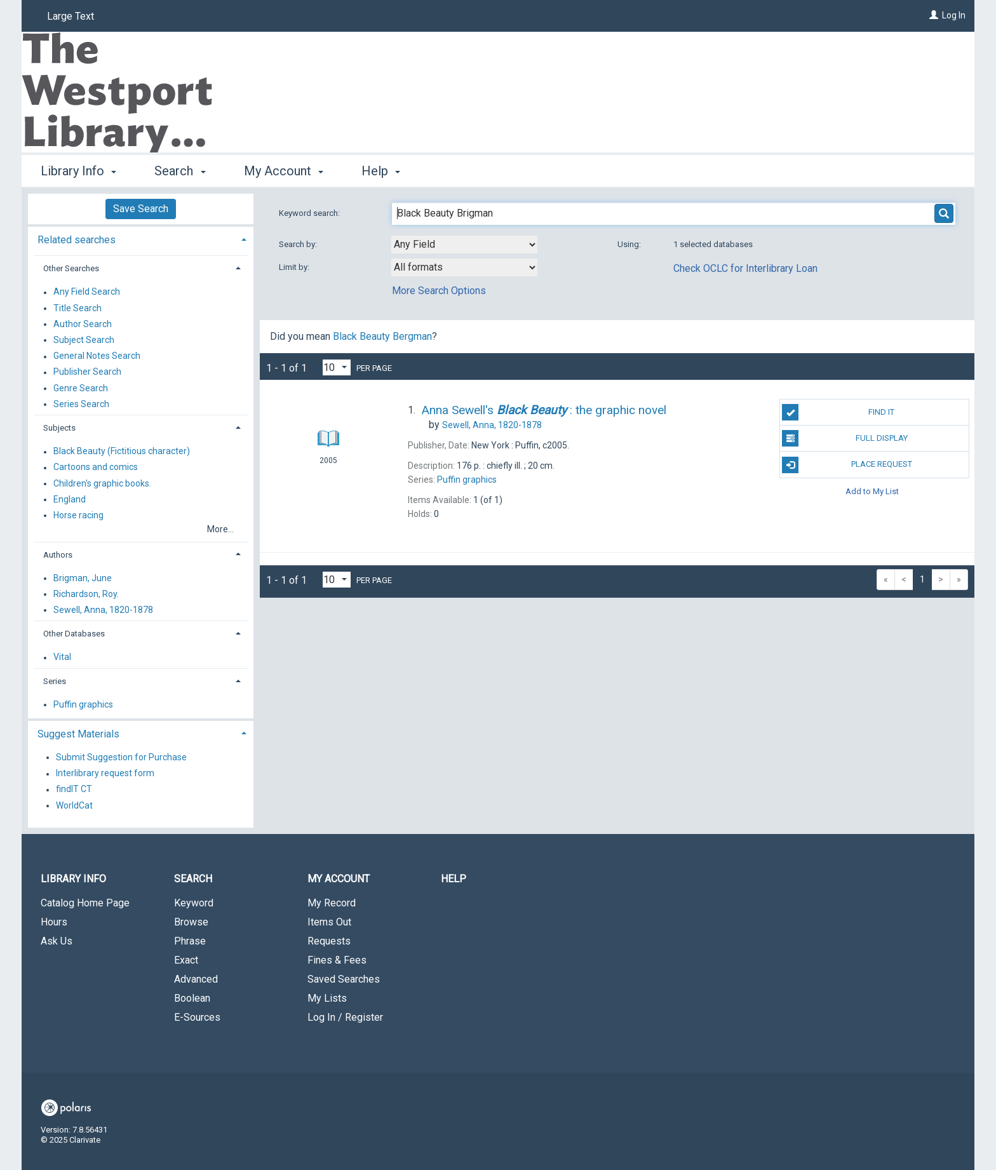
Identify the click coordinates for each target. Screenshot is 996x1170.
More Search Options (439, 291)
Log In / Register (345, 1017)
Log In (954, 15)
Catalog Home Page (85, 903)
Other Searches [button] (71, 268)
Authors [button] (57, 555)
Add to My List (872, 491)
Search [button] (179, 170)
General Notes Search (96, 356)
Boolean (192, 998)
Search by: (299, 244)
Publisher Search (87, 372)
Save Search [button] (140, 209)
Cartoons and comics (95, 467)
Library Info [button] (78, 170)
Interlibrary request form (105, 774)
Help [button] (380, 170)
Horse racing (78, 515)
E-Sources (197, 1017)
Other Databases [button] (74, 633)
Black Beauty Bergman (382, 336)
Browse (191, 922)
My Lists (327, 998)
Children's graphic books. (102, 483)
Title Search (77, 308)
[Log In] (933, 15)
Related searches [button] (76, 240)
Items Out (329, 922)
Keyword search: (310, 213)
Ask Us (56, 941)
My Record (331, 903)
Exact (186, 960)
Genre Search (80, 388)
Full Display (844, 438)
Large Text (70, 16)
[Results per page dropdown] (337, 367)
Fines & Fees (337, 960)
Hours (54, 922)
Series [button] (54, 681)
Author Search (82, 324)
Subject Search (83, 340)
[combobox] (464, 244)
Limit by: (295, 267)
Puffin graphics (83, 704)
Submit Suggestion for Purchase (121, 757)
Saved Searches (343, 979)
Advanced (196, 979)
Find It (838, 412)
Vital (62, 657)
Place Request (847, 465)
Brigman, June (82, 578)
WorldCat (74, 805)
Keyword (193, 903)
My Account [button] (283, 170)
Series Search (81, 404)
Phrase (190, 941)
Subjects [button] (59, 428)
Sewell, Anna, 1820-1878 (103, 610)
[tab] (140, 238)
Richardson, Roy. (86, 594)
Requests (329, 941)
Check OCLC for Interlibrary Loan (745, 268)
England (69, 499)
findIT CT (74, 789)
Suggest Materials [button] (78, 734)
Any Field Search (86, 292)
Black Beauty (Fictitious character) (121, 452)
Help (453, 879)
